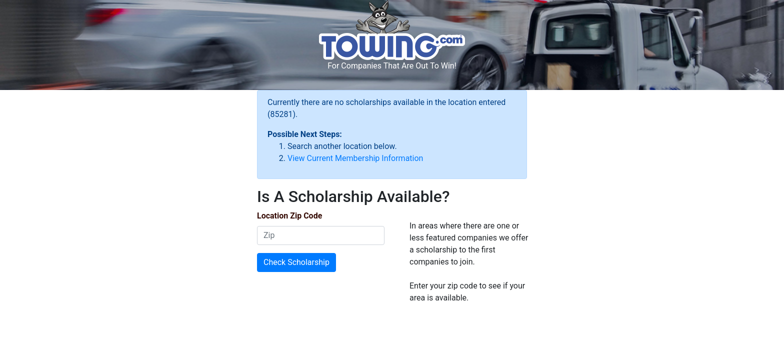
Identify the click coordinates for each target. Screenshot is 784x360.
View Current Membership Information (355, 158)
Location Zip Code (289, 215)
